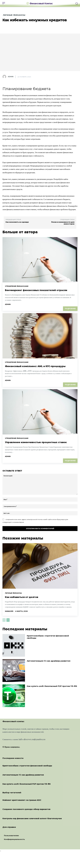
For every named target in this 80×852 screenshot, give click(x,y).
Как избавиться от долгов (21, 597)
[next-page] (8, 620)
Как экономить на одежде (17, 222)
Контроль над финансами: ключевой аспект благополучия (32, 818)
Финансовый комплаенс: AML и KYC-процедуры (35, 366)
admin (10, 77)
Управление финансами (16, 286)
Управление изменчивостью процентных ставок (36, 442)
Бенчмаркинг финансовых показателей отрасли (36, 290)
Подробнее (70, 309)
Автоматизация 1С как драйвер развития (48, 661)
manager (9, 611)
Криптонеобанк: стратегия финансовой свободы (48, 637)
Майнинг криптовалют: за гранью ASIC (21, 800)
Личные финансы (14, 15)
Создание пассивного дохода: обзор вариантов (26, 809)
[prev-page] (4, 620)
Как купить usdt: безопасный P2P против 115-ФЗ (52, 686)
